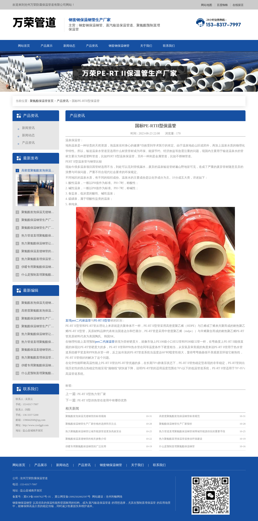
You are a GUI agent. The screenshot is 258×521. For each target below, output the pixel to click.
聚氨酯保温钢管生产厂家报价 (36, 228)
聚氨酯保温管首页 (42, 101)
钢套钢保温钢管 (119, 45)
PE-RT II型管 (102, 320)
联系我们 (169, 45)
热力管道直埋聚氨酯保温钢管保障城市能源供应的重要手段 (36, 235)
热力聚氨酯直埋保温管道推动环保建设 (36, 259)
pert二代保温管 (105, 341)
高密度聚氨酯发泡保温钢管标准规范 (36, 170)
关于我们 (146, 45)
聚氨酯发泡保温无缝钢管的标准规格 (36, 212)
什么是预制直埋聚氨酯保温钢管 (36, 274)
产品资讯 (92, 45)
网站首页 (24, 45)
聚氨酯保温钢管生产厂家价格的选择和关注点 (36, 220)
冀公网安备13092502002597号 (72, 496)
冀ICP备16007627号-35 (37, 496)
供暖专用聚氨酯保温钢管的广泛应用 (36, 267)
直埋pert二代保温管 (78, 320)
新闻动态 (69, 45)
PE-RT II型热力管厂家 (91, 394)
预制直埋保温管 (146, 502)
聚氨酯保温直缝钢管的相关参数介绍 (36, 251)
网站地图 (206, 5)
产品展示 (47, 45)
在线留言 (238, 5)
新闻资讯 (28, 128)
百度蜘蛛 (222, 5)
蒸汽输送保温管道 (100, 502)
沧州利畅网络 (114, 496)
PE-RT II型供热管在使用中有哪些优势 (102, 400)
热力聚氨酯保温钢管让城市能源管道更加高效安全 (36, 243)
